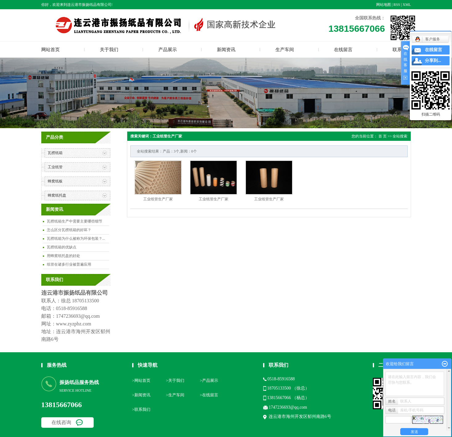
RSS (396, 4)
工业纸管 (55, 167)
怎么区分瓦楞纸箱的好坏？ (69, 230)
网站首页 (50, 49)
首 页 (382, 136)
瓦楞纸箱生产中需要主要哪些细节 (74, 221)
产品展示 (167, 49)
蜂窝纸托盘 (57, 195)
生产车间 (284, 49)
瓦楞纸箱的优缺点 (61, 247)
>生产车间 (175, 395)
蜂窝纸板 (55, 181)
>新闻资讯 (141, 395)
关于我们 (109, 49)
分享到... (433, 60)
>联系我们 (141, 409)
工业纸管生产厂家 (158, 199)
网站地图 (383, 4)
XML (407, 4)
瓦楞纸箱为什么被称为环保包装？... (76, 238)
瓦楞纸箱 (55, 153)
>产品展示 (209, 380)
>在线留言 (209, 395)
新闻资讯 (226, 49)
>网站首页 (141, 380)
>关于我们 (175, 380)
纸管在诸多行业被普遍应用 (69, 264)
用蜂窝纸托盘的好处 (63, 256)
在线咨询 (61, 422)
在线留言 (343, 49)
